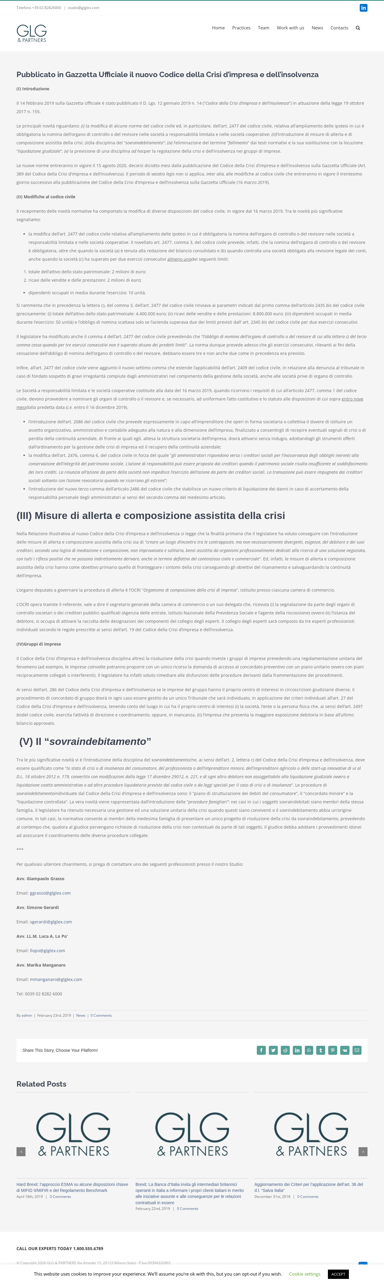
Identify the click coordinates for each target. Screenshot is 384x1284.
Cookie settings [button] (304, 1274)
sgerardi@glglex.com (51, 922)
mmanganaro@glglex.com (56, 979)
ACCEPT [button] (338, 1274)
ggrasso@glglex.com (50, 893)
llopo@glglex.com (47, 950)
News (81, 1015)
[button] (358, 27)
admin (27, 1015)
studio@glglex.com (83, 7)
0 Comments (101, 1015)
